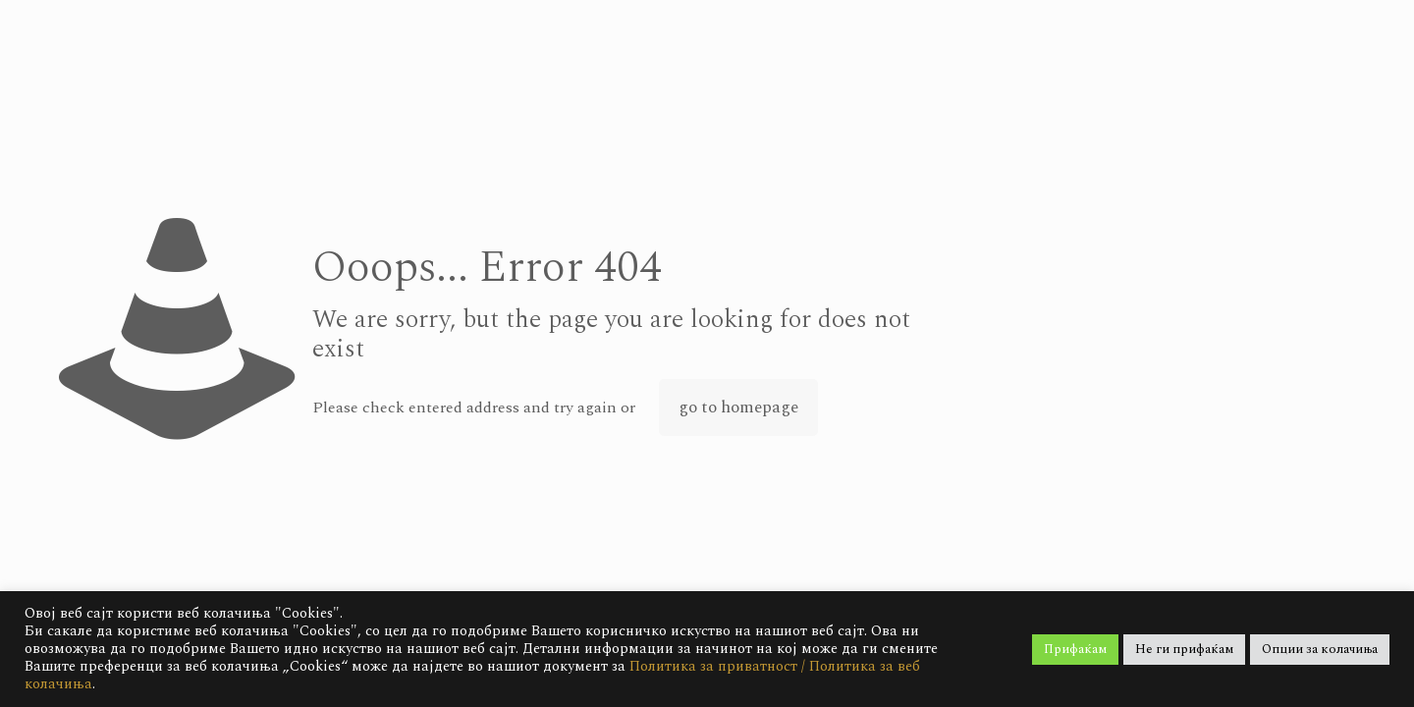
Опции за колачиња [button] (1320, 649)
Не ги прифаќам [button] (1184, 649)
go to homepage (738, 407)
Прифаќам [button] (1075, 649)
